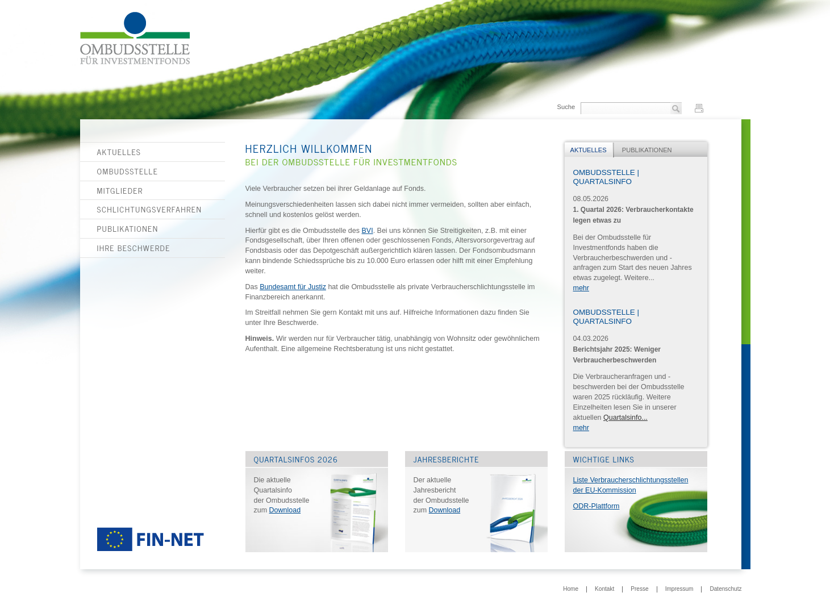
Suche (566, 106)
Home (570, 589)
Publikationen (128, 228)
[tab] (589, 150)
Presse (639, 589)
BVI (367, 231)
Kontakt (604, 589)
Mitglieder (120, 190)
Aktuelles (119, 151)
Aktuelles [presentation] (588, 150)
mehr (581, 288)
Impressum (679, 589)
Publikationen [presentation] (647, 150)
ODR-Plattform (596, 506)
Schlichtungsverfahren (149, 209)
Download (285, 510)
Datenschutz (725, 589)
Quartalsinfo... (625, 418)
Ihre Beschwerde (133, 247)
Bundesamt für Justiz (293, 287)
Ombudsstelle (128, 171)
